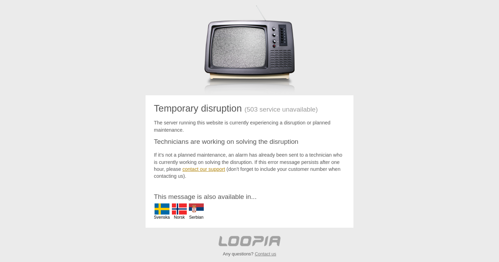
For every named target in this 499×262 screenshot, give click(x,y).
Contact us (265, 253)
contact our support (203, 169)
